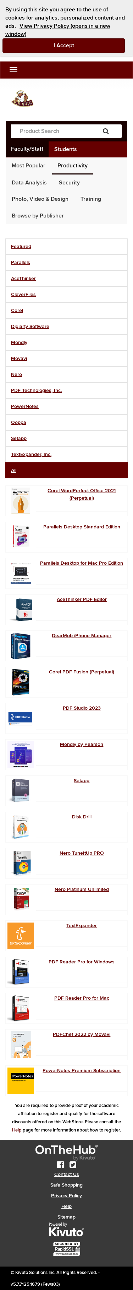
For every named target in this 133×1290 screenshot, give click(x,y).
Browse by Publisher (38, 215)
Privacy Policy (66, 1196)
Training (91, 199)
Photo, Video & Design (40, 199)
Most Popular (28, 165)
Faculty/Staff (27, 148)
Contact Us (66, 1174)
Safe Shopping (66, 1185)
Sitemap (66, 1217)
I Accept (89, 45)
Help (17, 1130)
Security (69, 182)
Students (65, 149)
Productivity (72, 165)
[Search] (106, 131)
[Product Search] (50, 131)
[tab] (66, 246)
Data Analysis (29, 182)
